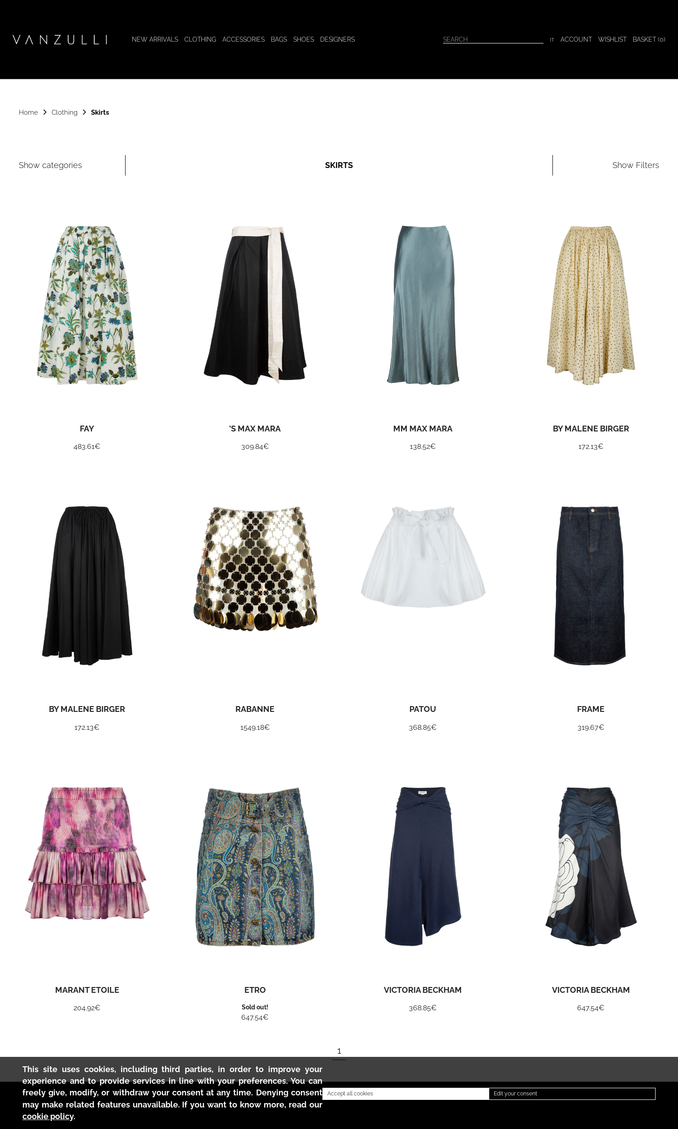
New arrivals (155, 39)
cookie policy (48, 1116)
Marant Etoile (87, 991)
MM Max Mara (422, 429)
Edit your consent (515, 1093)
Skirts (100, 112)
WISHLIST (612, 39)
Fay (87, 429)
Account (576, 39)
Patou (422, 710)
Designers (337, 39)
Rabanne (254, 710)
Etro (255, 991)
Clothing (200, 39)
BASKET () (649, 39)
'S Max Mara (255, 429)
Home (28, 112)
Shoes (303, 39)
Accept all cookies (350, 1093)
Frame (590, 710)
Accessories (243, 39)
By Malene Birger (591, 429)
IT (552, 40)
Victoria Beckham (423, 991)
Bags (279, 39)
